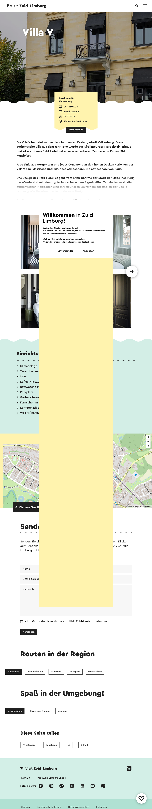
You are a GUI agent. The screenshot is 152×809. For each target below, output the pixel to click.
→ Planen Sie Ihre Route (34, 507)
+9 (132, 271)
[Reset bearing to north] (148, 446)
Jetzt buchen (76, 129)
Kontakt (25, 778)
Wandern (56, 672)
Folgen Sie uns (28, 786)
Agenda (62, 711)
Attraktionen (15, 711)
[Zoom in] (148, 437)
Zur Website (69, 116)
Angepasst (88, 251)
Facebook (51, 745)
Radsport (75, 672)
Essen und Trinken (40, 711)
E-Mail (84, 745)
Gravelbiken (95, 672)
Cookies (25, 807)
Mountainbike (35, 672)
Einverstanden (65, 251)
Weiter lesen (76, 201)
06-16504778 (71, 107)
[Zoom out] (148, 441)
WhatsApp (29, 745)
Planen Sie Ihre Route (75, 121)
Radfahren (13, 672)
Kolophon (101, 807)
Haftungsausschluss (78, 807)
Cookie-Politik (87, 242)
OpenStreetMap (134, 506)
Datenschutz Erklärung (49, 807)
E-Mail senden (71, 111)
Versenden (29, 632)
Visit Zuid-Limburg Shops (51, 778)
